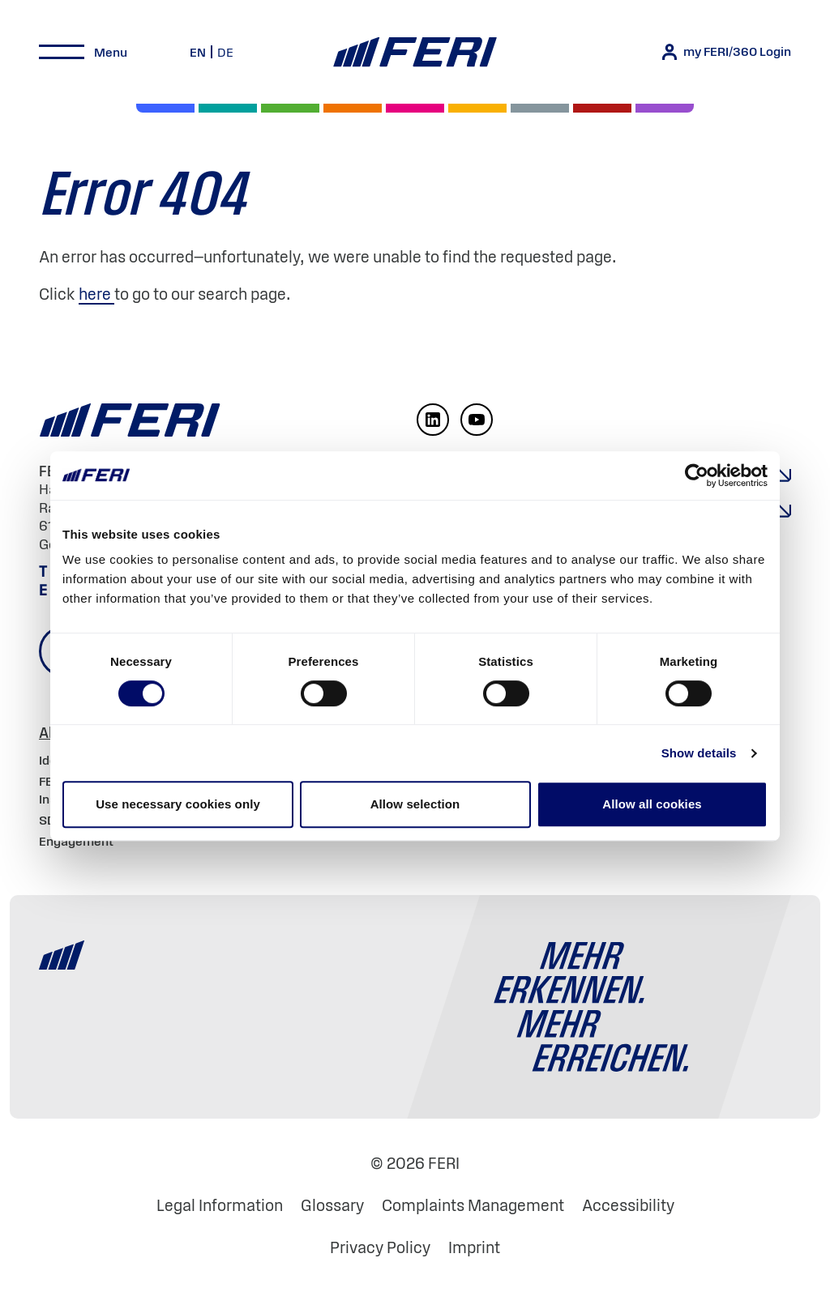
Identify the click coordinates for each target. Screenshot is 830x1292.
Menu (110, 52)
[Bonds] (290, 108)
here (96, 294)
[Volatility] (352, 108)
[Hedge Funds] (477, 108)
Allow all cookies (652, 804)
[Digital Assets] (415, 108)
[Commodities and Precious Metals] (602, 108)
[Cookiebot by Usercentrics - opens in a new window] (697, 475)
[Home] (414, 52)
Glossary (332, 1205)
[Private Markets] (228, 108)
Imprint (474, 1247)
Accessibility (628, 1205)
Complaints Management (473, 1205)
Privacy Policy (380, 1247)
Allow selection (415, 804)
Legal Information (219, 1205)
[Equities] (165, 108)
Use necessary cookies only (178, 804)
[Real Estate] (664, 108)
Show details (699, 753)
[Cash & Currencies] (540, 108)
